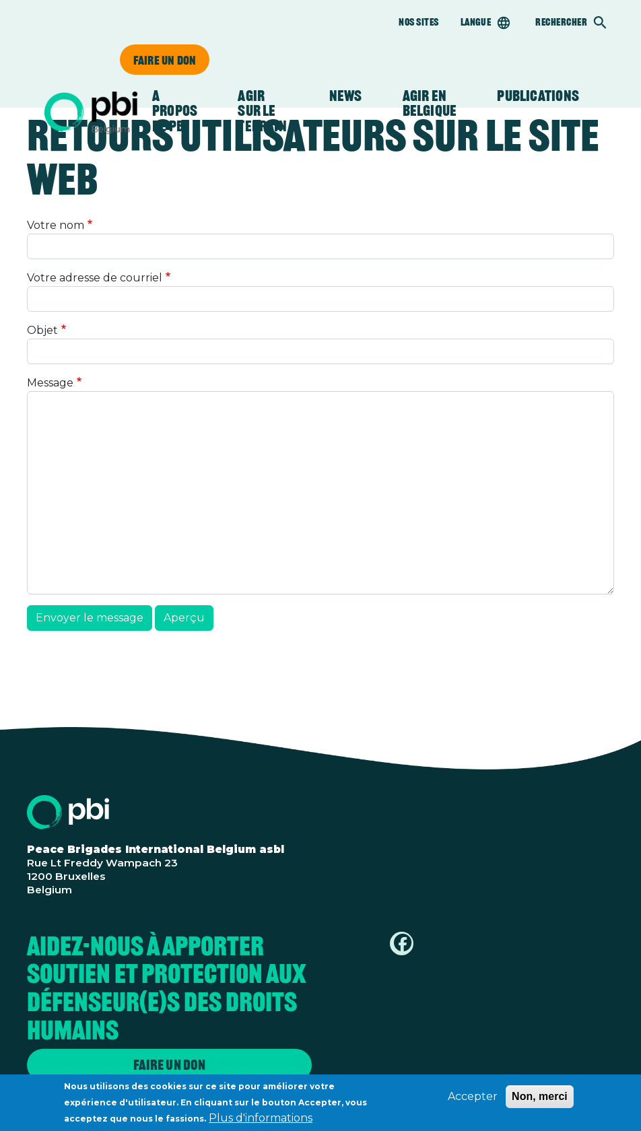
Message (50, 382)
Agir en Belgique (430, 103)
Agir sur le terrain (263, 110)
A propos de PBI (174, 110)
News (345, 95)
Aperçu (184, 617)
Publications (538, 95)
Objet (42, 330)
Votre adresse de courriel (94, 277)
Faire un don (164, 60)
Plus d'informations (260, 1120)
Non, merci (540, 1099)
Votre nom (55, 225)
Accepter (473, 1099)
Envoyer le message (89, 617)
